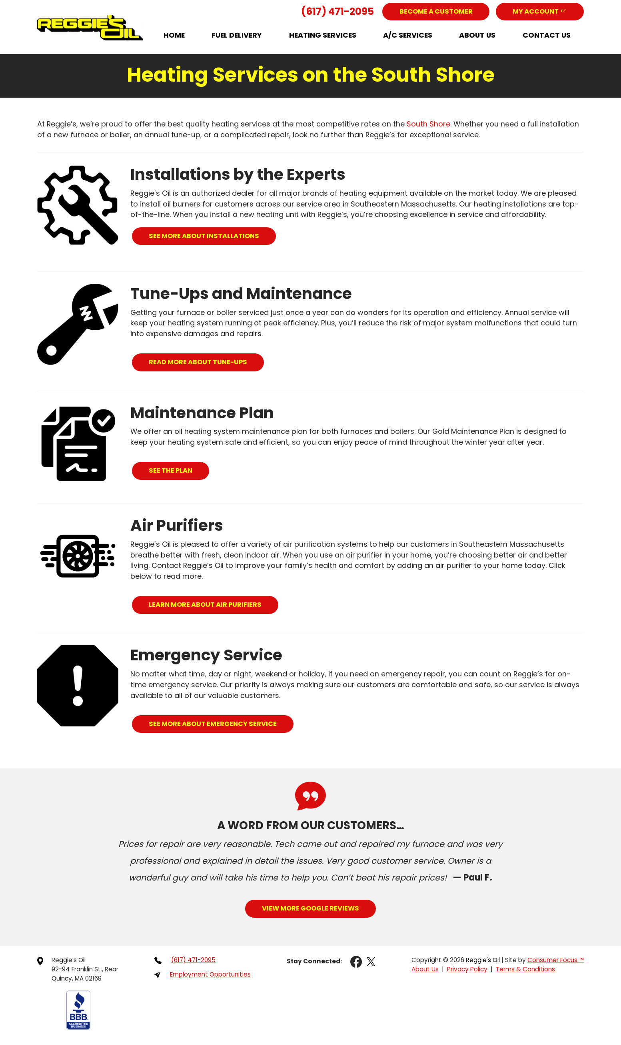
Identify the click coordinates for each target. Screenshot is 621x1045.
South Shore (428, 124)
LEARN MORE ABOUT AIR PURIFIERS (206, 605)
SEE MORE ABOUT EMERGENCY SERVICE (214, 724)
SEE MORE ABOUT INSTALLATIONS (205, 236)
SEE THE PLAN (171, 470)
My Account (535, 11)
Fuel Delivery (237, 35)
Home (174, 35)
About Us (477, 35)
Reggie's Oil (480, 961)
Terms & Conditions (524, 971)
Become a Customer (433, 11)
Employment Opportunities (212, 976)
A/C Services (407, 35)
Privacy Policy (464, 971)
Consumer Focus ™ (555, 961)
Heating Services (322, 35)
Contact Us (547, 35)
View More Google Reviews (310, 909)
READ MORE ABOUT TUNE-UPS (199, 362)
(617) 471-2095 (334, 11)
